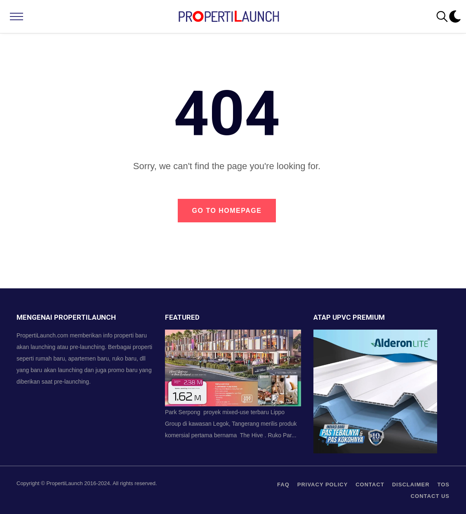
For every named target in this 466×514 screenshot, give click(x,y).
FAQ (283, 484)
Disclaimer (411, 484)
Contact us (430, 496)
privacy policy (322, 484)
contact (369, 484)
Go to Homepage (227, 210)
